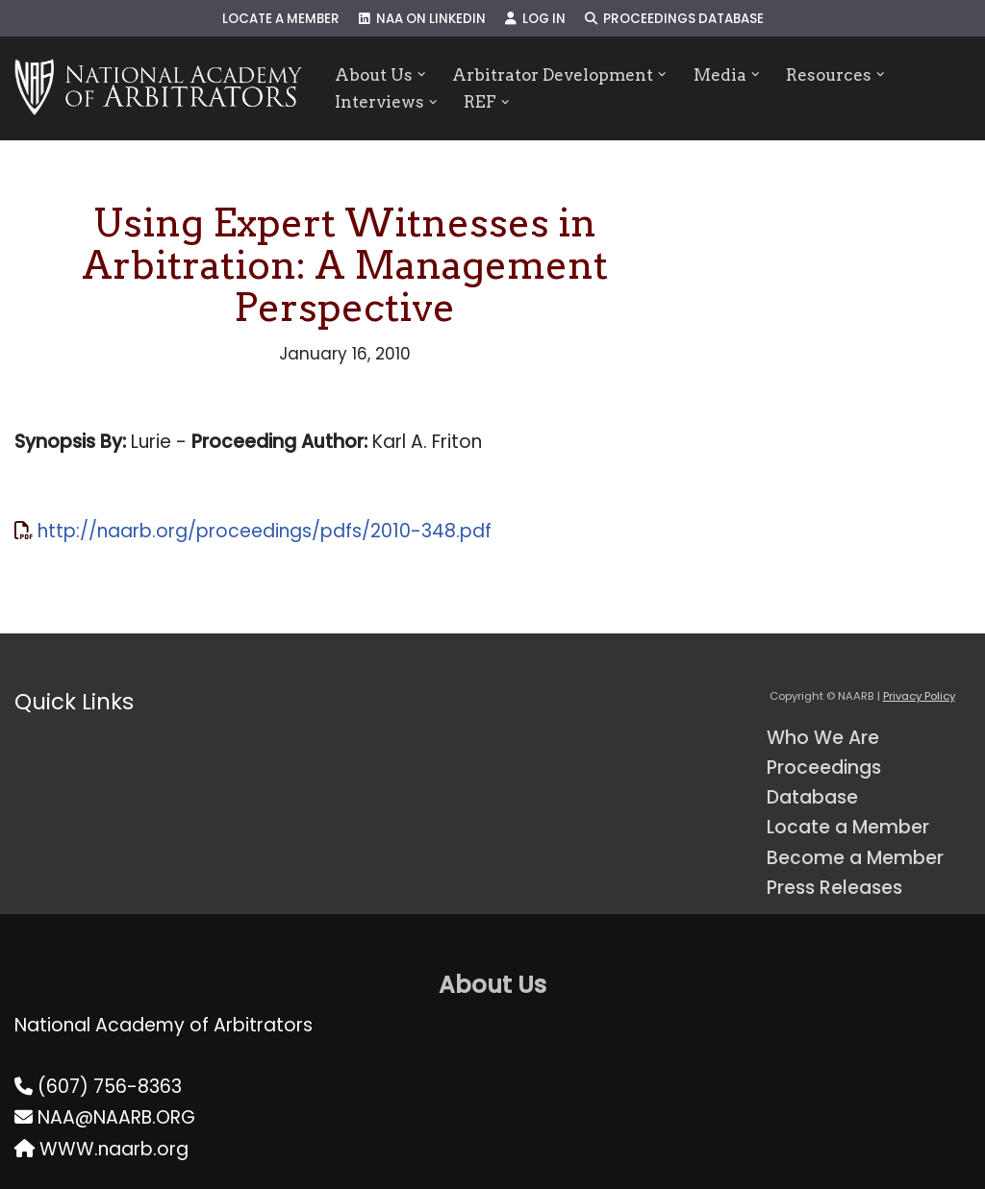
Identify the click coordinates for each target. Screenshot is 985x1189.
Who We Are (823, 738)
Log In (535, 19)
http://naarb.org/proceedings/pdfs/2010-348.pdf (265, 531)
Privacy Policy (919, 696)
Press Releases (834, 888)
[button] (421, 74)
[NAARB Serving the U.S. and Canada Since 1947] (158, 88)
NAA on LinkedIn (422, 19)
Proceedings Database (674, 19)
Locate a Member (281, 19)
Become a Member (855, 858)
